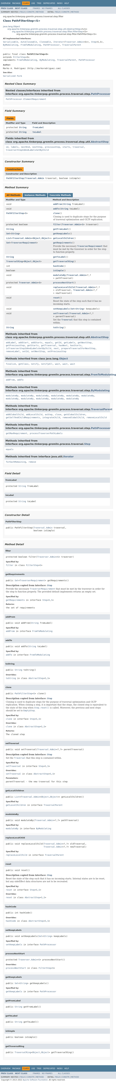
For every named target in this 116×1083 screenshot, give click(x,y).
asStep (48, 414)
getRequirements (62, 242)
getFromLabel (60, 229)
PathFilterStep (15, 178)
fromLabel (38, 127)
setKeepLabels (61, 309)
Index (60, 3)
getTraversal (48, 345)
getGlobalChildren (74, 414)
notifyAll (46, 364)
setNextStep (38, 351)
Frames (36, 8)
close (58, 414)
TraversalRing (14, 261)
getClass (23, 364)
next (56, 348)
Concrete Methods (60, 195)
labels (15, 147)
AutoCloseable (29, 42)
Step (93, 42)
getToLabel (59, 257)
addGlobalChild (14, 414)
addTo (56, 209)
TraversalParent (71, 45)
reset (56, 298)
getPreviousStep (15, 345)
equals (48, 342)
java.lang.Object (11, 26)
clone (56, 213)
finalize (11, 364)
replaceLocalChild (63, 287)
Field (22, 12)
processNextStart (63, 282)
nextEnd (25, 147)
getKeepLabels (61, 233)
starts (66, 147)
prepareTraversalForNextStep (78, 348)
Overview (5, 3)
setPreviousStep (56, 351)
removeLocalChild (96, 417)
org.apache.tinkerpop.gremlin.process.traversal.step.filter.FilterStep (47, 31)
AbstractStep (100, 141)
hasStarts (75, 345)
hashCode (58, 266)
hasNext (63, 345)
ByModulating (10, 45)
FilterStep (19, 57)
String (22, 127)
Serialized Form (12, 76)
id (7, 147)
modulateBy (59, 275)
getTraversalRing (63, 261)
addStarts (36, 342)
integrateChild (51, 417)
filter (57, 224)
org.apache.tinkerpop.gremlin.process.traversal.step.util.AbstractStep (44, 29)
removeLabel (13, 351)
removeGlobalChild (73, 417)
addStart (23, 342)
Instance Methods (35, 195)
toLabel (37, 132)
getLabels (69, 342)
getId (58, 342)
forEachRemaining (16, 462)
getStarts (33, 345)
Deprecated (49, 3)
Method (40, 12)
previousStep (52, 147)
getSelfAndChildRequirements (23, 417)
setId (25, 351)
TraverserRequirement (24, 242)
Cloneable (45, 42)
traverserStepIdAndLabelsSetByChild (27, 150)
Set (8, 233)
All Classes (64, 8)
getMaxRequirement (16, 433)
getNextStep (84, 342)
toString (58, 327)
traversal (78, 147)
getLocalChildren (63, 238)
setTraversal (60, 313)
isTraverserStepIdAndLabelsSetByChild (28, 348)
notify (35, 364)
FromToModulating (31, 45)
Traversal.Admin (34, 178)
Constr (30, 12)
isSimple (58, 270)
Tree (39, 3)
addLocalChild (34, 414)
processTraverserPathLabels (46, 433)
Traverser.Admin (74, 42)
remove (32, 462)
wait (57, 364)
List (8, 238)
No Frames (47, 8)
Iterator (58, 42)
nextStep (37, 147)
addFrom (57, 204)
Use (33, 3)
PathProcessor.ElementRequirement (26, 99)
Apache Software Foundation (35, 1080)
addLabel (11, 342)
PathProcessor (51, 45)
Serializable (10, 42)
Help (66, 3)
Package (16, 3)
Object (36, 238)
